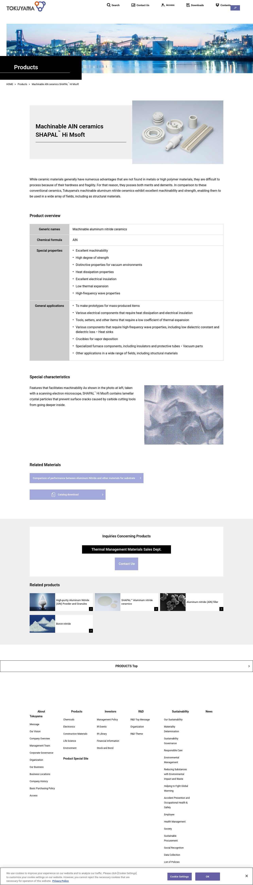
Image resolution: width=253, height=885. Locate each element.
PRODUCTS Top (126, 668)
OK (207, 878)
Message (34, 719)
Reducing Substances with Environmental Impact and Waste (175, 774)
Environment (69, 748)
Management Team (40, 741)
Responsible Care (173, 750)
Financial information (108, 741)
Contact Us (126, 566)
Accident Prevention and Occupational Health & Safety (177, 803)
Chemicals (68, 719)
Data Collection (172, 855)
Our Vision (35, 726)
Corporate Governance (41, 748)
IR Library (102, 733)
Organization (36, 755)
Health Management (175, 821)
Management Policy (107, 719)
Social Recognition (174, 847)
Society (168, 828)
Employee (169, 814)
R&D (203, 14)
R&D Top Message (140, 719)
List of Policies (171, 862)
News (245, 14)
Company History (39, 776)
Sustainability (223, 14)
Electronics (69, 726)
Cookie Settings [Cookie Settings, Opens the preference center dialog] (179, 878)
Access (33, 790)
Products (165, 14)
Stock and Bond (105, 748)
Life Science (69, 741)
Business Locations (40, 769)
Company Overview (40, 733)
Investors (186, 14)
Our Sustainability (173, 719)
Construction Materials (75, 733)
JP (245, 4)
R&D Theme (136, 733)
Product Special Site (75, 758)
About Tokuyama (139, 14)
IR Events (102, 726)
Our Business (37, 762)
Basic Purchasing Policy (42, 783)
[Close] (246, 878)
